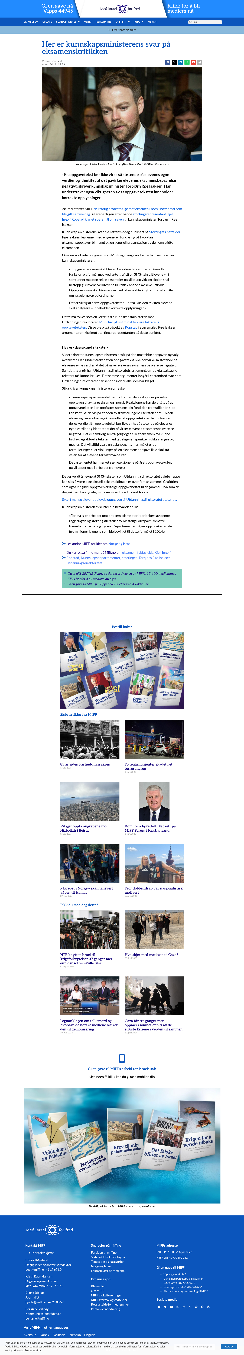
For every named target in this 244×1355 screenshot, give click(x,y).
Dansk (44, 1335)
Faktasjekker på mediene (108, 1271)
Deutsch (59, 1335)
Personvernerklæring (105, 1309)
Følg (139, 22)
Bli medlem (31, 21)
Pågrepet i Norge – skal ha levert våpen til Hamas (86, 890)
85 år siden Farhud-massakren (85, 764)
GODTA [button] (229, 1346)
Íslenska (75, 1335)
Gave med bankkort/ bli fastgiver (183, 1278)
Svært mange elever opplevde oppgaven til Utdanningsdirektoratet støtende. (119, 499)
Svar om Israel (68, 22)
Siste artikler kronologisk (108, 1257)
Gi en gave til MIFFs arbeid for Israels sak (122, 1069)
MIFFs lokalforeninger (106, 1295)
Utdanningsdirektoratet (84, 563)
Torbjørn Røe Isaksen (155, 557)
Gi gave (47, 21)
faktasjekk (145, 552)
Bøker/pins (103, 21)
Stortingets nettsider (164, 232)
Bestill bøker (122, 627)
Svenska (30, 1335)
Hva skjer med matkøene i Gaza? (151, 955)
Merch (152, 21)
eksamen (128, 552)
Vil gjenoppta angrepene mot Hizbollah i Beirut (84, 828)
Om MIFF (123, 22)
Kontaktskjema (43, 1252)
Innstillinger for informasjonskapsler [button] (194, 1346)
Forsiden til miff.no (104, 1252)
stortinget (129, 557)
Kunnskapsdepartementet (100, 557)
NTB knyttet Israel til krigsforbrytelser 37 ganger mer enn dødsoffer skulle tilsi (86, 959)
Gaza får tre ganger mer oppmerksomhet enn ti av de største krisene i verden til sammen (154, 1025)
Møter (88, 21)
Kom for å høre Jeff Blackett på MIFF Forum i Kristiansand (150, 828)
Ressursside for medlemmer (110, 1304)
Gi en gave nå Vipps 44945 (57, 8)
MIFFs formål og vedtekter (109, 1300)
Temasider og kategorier (107, 1261)
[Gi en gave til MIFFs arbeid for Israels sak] (122, 1058)
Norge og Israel (119, 543)
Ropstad (131, 327)
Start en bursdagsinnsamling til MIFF (186, 1291)
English (89, 1335)
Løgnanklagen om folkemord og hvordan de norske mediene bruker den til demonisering (89, 1025)
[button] (174, 62)
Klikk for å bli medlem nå (183, 8)
